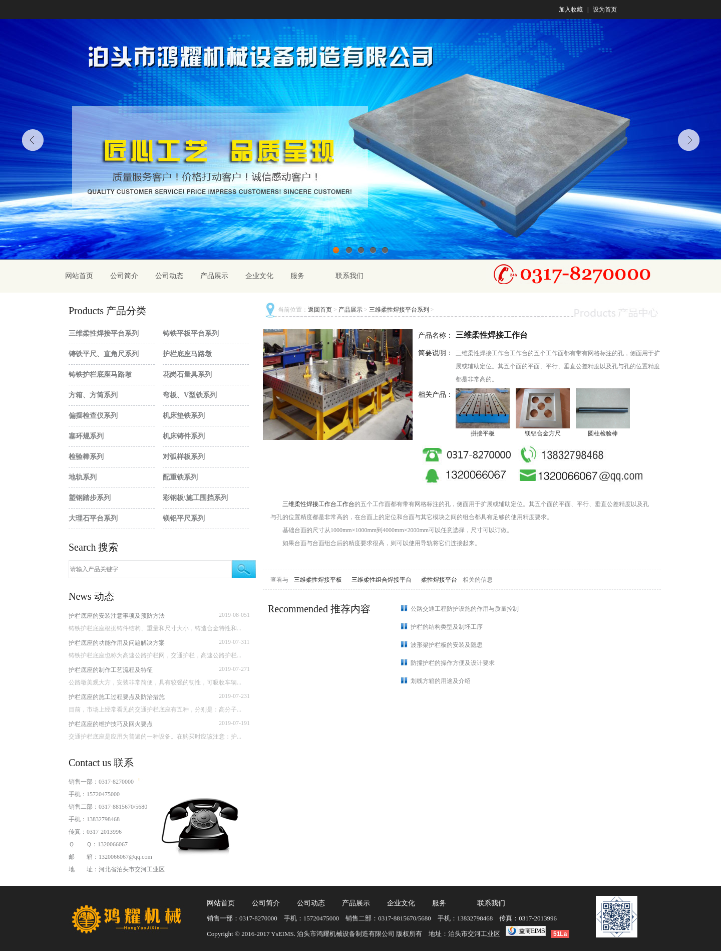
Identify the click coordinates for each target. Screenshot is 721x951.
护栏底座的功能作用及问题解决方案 (117, 642)
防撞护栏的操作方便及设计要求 (453, 662)
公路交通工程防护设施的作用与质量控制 (465, 608)
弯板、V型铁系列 (190, 395)
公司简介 (124, 276)
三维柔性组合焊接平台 (382, 579)
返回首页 (320, 309)
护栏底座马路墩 (187, 354)
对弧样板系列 (184, 456)
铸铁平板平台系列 (191, 333)
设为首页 (605, 9)
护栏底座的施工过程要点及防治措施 (117, 696)
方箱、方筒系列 (93, 395)
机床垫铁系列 (184, 415)
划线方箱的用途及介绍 (441, 680)
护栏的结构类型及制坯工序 (447, 626)
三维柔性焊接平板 (318, 579)
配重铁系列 (180, 477)
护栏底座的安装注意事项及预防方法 (117, 615)
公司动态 (169, 276)
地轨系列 (83, 477)
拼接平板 (483, 433)
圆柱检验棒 (603, 433)
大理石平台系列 (93, 518)
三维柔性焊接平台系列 (104, 333)
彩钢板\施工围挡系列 (195, 498)
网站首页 (79, 276)
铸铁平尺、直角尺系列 (104, 354)
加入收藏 (571, 9)
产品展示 (214, 276)
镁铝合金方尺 (543, 433)
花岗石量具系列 (187, 374)
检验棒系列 (86, 456)
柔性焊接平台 (440, 579)
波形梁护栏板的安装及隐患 (447, 644)
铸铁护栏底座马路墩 (100, 374)
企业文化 (259, 276)
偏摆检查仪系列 (93, 415)
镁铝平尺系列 (184, 518)
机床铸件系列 (184, 436)
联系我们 (349, 276)
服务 (297, 276)
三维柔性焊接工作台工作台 (318, 504)
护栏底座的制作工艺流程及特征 (111, 669)
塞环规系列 (86, 436)
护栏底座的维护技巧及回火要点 (111, 724)
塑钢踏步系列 (90, 498)
